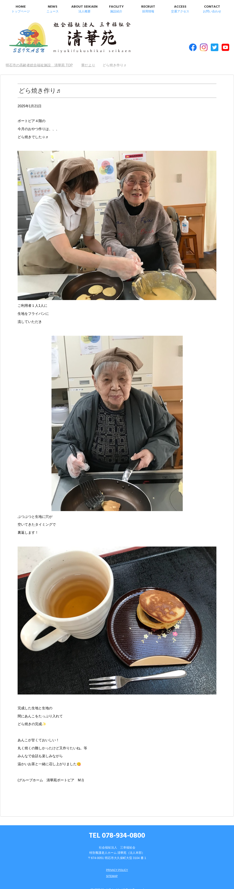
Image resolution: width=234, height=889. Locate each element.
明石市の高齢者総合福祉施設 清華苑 (50, 35)
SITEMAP (111, 867)
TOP (39, 57)
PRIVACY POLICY (117, 861)
